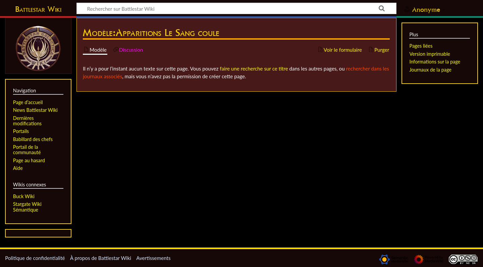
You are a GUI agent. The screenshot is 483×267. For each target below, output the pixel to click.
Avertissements (153, 258)
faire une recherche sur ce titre (254, 68)
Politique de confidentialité (35, 258)
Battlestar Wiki (38, 9)
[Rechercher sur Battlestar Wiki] (236, 8)
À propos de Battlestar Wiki (100, 258)
